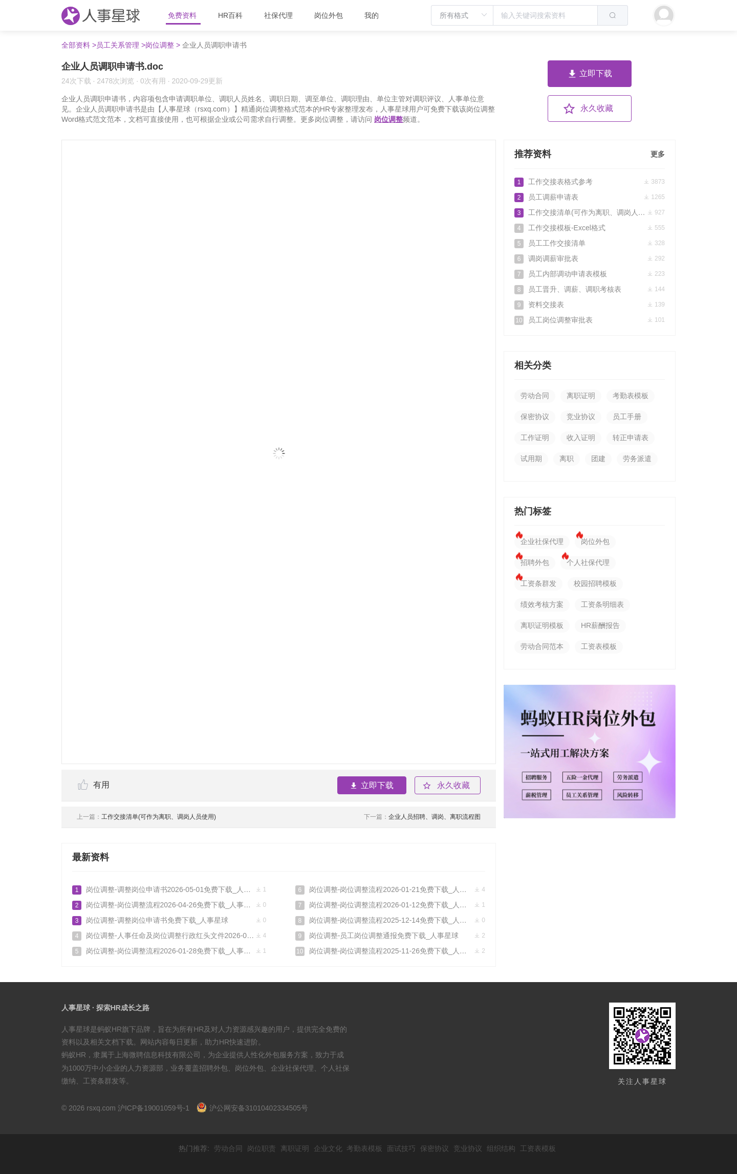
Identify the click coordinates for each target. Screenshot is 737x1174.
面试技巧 (401, 1148)
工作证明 (535, 437)
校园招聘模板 (595, 583)
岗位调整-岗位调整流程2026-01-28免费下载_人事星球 (169, 951)
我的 (371, 15)
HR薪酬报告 (600, 625)
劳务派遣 (637, 458)
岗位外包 (328, 15)
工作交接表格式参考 (589, 182)
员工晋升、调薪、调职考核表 (589, 289)
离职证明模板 (542, 625)
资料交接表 (589, 304)
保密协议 (535, 416)
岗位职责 (261, 1148)
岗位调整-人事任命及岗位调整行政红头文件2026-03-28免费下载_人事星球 (169, 935)
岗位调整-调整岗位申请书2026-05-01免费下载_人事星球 (169, 889)
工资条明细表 (602, 604)
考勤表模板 (630, 396)
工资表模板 (599, 646)
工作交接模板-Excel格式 (589, 228)
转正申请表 (630, 437)
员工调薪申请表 (589, 197)
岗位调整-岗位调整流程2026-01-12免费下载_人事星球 (390, 905)
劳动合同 (535, 396)
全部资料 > (78, 45)
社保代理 (278, 15)
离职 (566, 458)
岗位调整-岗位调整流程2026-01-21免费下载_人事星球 (390, 889)
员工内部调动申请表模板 (589, 274)
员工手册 (627, 416)
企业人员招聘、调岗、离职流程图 (422, 816)
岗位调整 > (162, 45)
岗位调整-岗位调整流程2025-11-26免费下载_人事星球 (390, 951)
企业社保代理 (542, 541)
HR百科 (231, 15)
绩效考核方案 (542, 604)
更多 (658, 154)
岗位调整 (388, 119)
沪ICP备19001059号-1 (153, 1108)
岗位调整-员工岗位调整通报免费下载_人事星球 (390, 935)
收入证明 (581, 437)
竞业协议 (581, 416)
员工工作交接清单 (589, 243)
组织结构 (501, 1148)
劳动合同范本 (542, 646)
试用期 (531, 458)
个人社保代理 (588, 562)
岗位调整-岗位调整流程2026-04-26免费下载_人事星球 (169, 905)
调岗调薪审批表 (589, 258)
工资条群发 (538, 583)
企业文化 (328, 1148)
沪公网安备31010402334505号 (252, 1108)
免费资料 (183, 15)
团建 (598, 458)
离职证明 (581, 396)
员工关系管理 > (120, 45)
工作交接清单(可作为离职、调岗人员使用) (146, 816)
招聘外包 (535, 562)
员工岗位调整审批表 (589, 320)
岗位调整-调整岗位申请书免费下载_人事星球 (169, 920)
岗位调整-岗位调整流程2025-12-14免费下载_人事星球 (390, 920)
